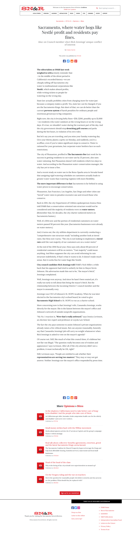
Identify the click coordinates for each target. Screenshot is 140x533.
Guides (98, 13)
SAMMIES (104, 514)
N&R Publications (107, 517)
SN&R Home (105, 507)
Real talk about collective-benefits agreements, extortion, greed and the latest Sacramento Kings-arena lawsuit (73, 444)
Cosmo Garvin (71, 50)
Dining (78, 13)
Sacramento (60, 21)
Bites (82, 21)
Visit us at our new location (96, 501)
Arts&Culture (63, 13)
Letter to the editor (78, 515)
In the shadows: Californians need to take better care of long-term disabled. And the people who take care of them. (72, 412)
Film (84, 13)
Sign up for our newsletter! (70, 493)
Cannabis (90, 13)
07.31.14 (68, 21)
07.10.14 (56, 436)
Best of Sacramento (107, 510)
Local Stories (37, 13)
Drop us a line (76, 512)
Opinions (46, 13)
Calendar (54, 13)
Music (71, 13)
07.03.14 (56, 455)
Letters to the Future (108, 523)
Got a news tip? (76, 519)
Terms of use (105, 529)
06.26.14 (56, 468)
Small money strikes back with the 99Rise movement (68, 428)
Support (105, 13)
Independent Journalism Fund (111, 520)
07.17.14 (56, 421)
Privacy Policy (105, 526)
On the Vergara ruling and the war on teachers (65, 475)
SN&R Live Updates (70, 9)
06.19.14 (56, 483)
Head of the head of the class (57, 462)
